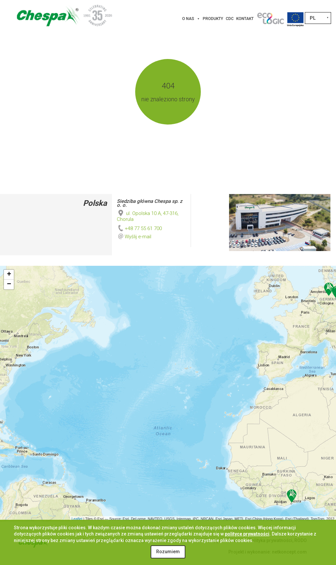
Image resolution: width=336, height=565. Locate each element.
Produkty (213, 18)
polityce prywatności (247, 533)
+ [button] (9, 275)
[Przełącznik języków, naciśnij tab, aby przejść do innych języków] (318, 18)
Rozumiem (168, 551)
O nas (191, 18)
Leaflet (77, 519)
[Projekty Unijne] (295, 18)
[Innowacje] (270, 18)
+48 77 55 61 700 (139, 228)
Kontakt (245, 18)
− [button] (9, 284)
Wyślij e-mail (138, 237)
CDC (230, 18)
